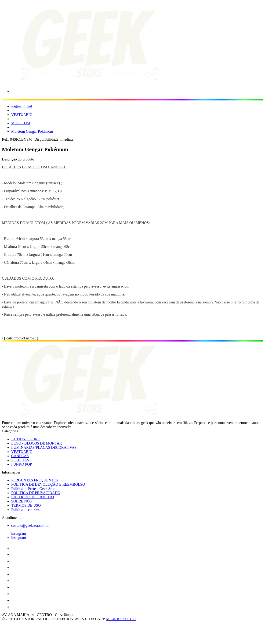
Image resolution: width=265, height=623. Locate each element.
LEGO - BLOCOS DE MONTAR (36, 443)
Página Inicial (21, 106)
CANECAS (20, 456)
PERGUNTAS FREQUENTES (34, 480)
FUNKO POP (21, 464)
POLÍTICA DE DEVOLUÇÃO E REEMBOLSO (48, 484)
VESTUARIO (22, 115)
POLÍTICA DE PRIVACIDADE (35, 493)
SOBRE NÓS (21, 501)
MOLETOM (20, 123)
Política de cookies (25, 510)
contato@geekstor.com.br (30, 525)
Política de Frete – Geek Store (33, 489)
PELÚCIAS (20, 460)
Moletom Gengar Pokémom (32, 131)
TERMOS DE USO (26, 505)
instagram (18, 533)
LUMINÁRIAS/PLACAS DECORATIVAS (43, 447)
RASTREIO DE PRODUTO (32, 497)
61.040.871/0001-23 (121, 619)
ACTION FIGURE (25, 439)
